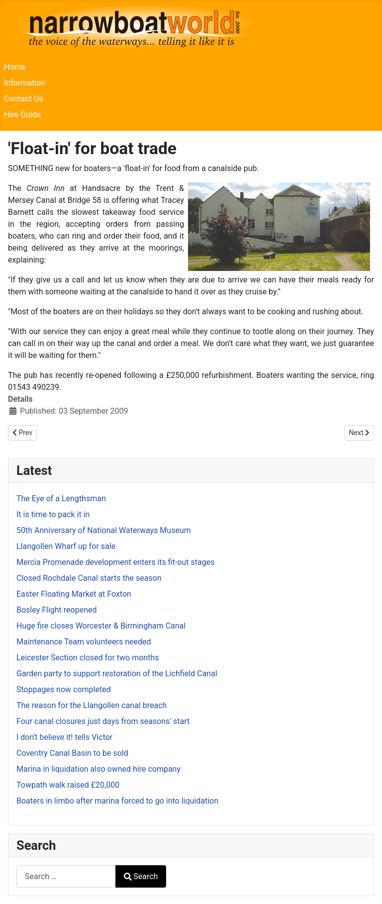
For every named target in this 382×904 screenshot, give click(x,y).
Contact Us (23, 98)
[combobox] (66, 876)
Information (24, 83)
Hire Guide (22, 114)
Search (141, 876)
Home (14, 67)
